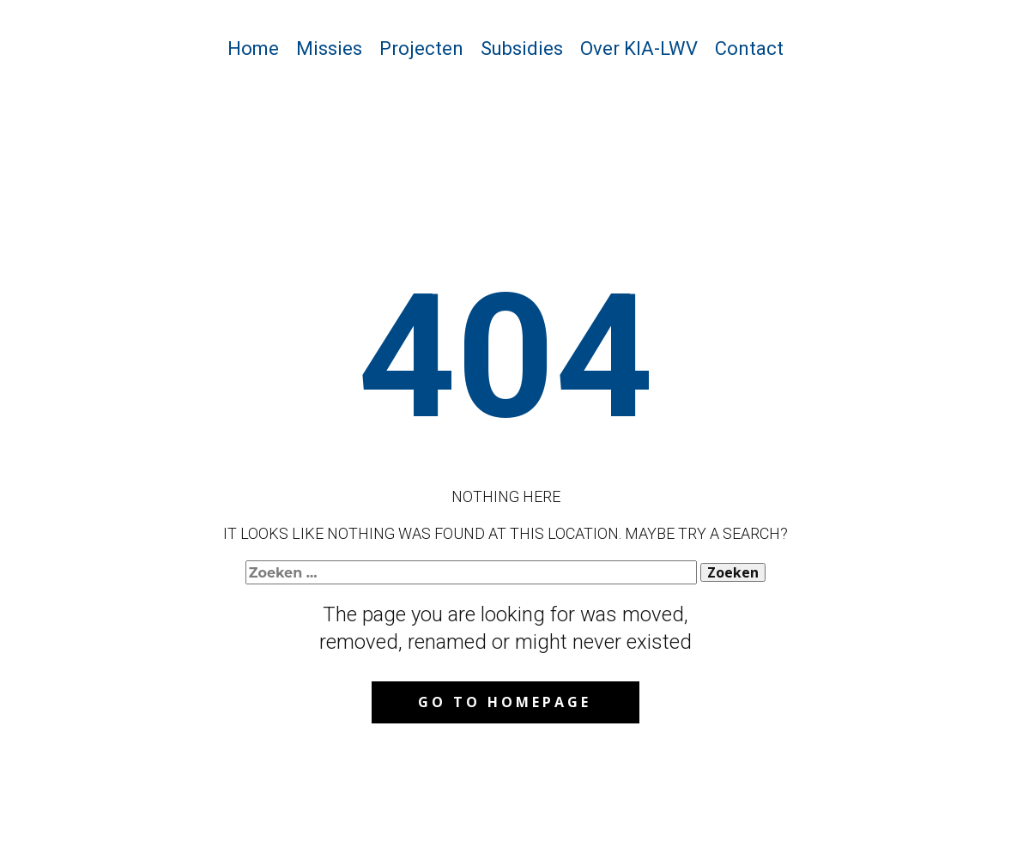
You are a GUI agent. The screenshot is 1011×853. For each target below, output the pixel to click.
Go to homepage (504, 702)
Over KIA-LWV (639, 48)
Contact (749, 48)
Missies (329, 48)
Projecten (421, 48)
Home (253, 48)
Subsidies (522, 48)
